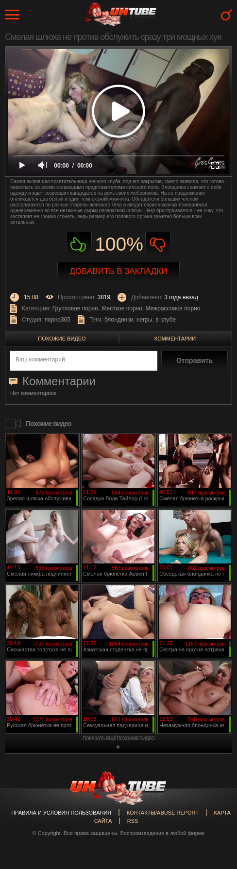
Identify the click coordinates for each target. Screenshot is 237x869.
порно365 (57, 319)
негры (144, 319)
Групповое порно (75, 308)
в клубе (165, 319)
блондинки (118, 319)
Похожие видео (61, 338)
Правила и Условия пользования (61, 813)
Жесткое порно (122, 308)
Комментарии (175, 338)
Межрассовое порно (173, 308)
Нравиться (79, 244)
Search (226, 14)
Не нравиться (158, 244)
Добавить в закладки (119, 271)
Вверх (215, 818)
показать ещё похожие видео (118, 738)
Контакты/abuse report (163, 813)
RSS (132, 821)
